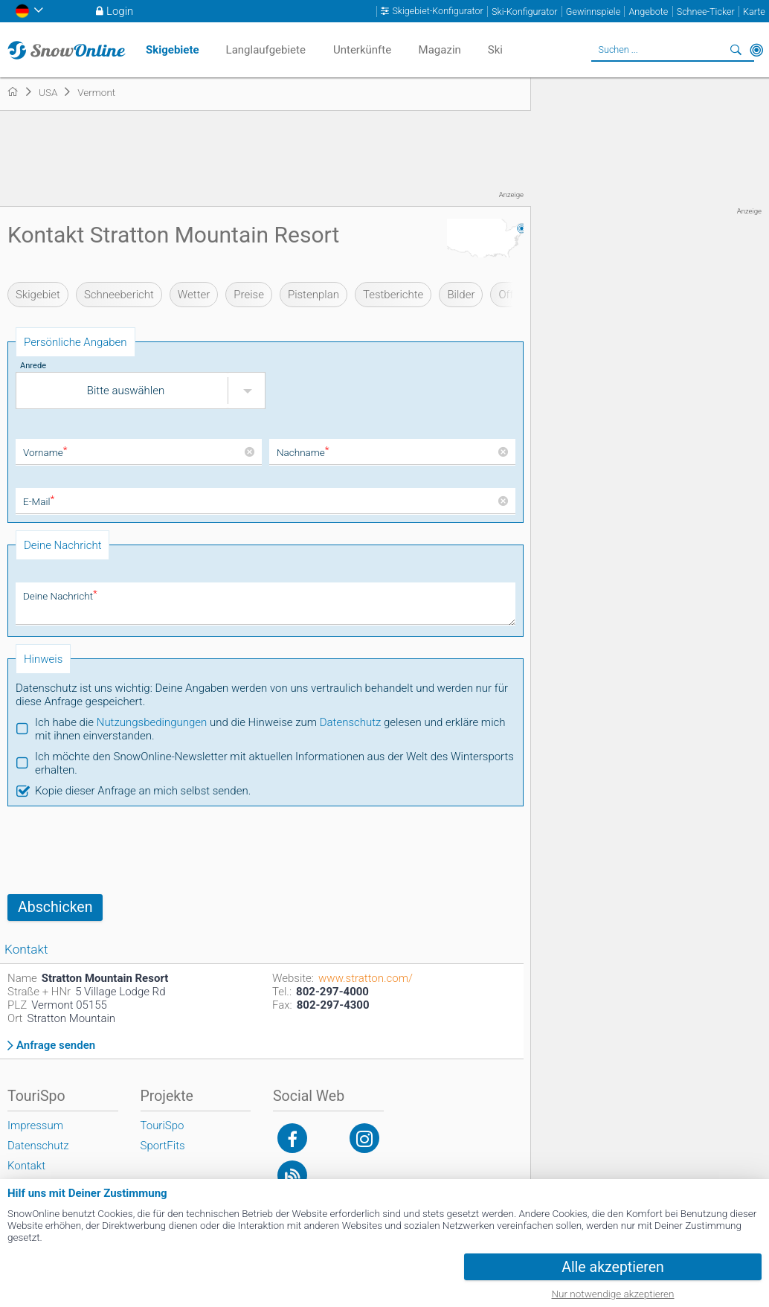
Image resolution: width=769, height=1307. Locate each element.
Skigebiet (38, 294)
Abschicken (55, 907)
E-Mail (38, 501)
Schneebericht (119, 294)
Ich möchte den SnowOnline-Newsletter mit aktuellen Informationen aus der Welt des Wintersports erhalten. (274, 763)
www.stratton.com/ (365, 978)
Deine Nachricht (60, 596)
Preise (249, 294)
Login (119, 11)
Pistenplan (313, 294)
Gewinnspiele (593, 11)
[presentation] (120, 850)
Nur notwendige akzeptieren (613, 1294)
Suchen (735, 50)
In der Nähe (756, 50)
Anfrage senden (55, 1045)
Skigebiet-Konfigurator (437, 11)
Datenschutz (351, 722)
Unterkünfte (362, 50)
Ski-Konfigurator (524, 11)
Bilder (460, 294)
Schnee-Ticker (706, 11)
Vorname (45, 452)
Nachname (303, 452)
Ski (495, 50)
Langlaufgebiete (266, 50)
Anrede (33, 365)
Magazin (440, 50)
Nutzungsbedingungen (152, 722)
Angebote (648, 11)
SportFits (163, 1145)
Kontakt (26, 1165)
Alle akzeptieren (613, 1267)
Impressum (35, 1125)
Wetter (194, 294)
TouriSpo (162, 1125)
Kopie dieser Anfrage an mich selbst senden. (143, 790)
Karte (754, 11)
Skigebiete (172, 50)
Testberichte (393, 294)
